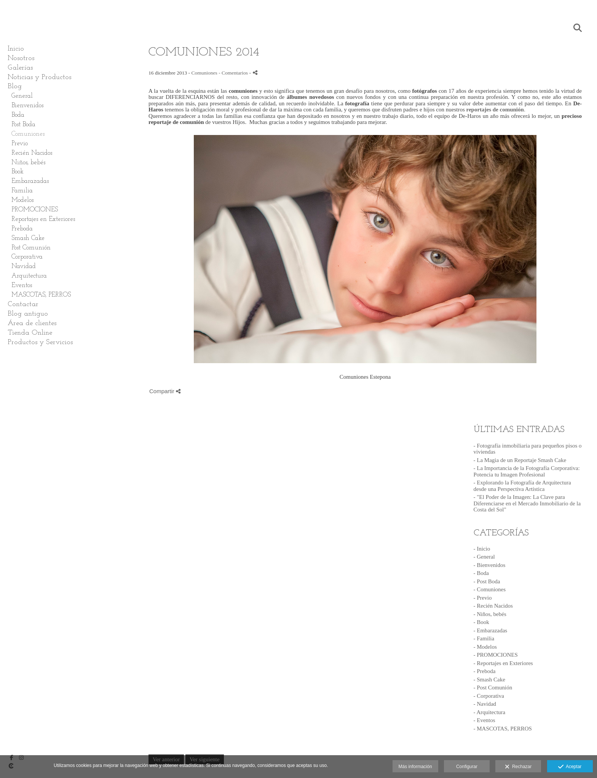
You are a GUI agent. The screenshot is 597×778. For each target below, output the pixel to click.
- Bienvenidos (490, 565)
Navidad (23, 266)
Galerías (20, 67)
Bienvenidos (27, 105)
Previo (19, 143)
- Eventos (484, 720)
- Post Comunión (493, 687)
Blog (15, 86)
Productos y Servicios (40, 342)
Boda (17, 115)
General (22, 96)
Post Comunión (31, 248)
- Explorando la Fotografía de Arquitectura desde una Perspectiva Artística (522, 486)
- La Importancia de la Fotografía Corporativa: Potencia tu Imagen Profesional (527, 471)
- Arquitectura (490, 712)
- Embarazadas (491, 630)
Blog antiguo (28, 314)
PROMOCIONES (34, 209)
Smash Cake (28, 238)
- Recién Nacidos (493, 606)
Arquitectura (29, 276)
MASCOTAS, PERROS (41, 295)
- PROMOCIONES (496, 655)
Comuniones (28, 134)
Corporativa (27, 257)
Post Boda (23, 124)
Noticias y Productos (39, 77)
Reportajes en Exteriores (43, 219)
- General (484, 557)
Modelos (22, 200)
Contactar (23, 304)
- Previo (483, 598)
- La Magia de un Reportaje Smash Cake (520, 460)
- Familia (484, 638)
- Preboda (485, 671)
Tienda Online (30, 333)
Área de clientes (32, 323)
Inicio (16, 48)
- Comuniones (490, 589)
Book (17, 171)
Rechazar (518, 767)
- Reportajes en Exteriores (503, 663)
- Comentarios (234, 73)
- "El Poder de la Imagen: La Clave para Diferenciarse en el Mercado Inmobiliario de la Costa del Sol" (527, 503)
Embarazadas (30, 181)
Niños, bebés (28, 162)
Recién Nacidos (31, 153)
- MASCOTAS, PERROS (503, 729)
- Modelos (485, 647)
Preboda (22, 228)
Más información (415, 766)
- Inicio (482, 549)
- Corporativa (489, 696)
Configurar (466, 766)
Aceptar (569, 767)
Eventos (21, 285)
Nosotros (21, 58)
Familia (22, 190)
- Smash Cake (489, 679)
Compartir (164, 391)
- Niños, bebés (490, 614)
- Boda (481, 573)
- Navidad (485, 704)
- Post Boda (487, 581)
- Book (481, 622)
